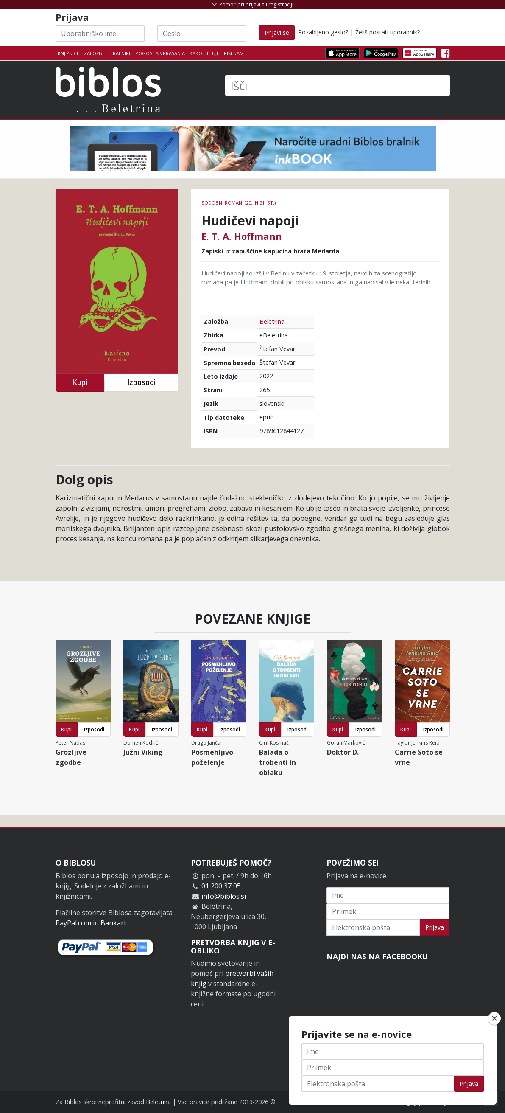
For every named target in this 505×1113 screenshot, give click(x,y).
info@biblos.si (223, 896)
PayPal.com (73, 923)
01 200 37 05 (221, 886)
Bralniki (119, 53)
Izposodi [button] (141, 382)
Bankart (113, 923)
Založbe (94, 53)
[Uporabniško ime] (100, 33)
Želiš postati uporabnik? (387, 32)
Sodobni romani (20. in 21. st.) (238, 203)
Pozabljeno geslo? (323, 32)
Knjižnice (68, 53)
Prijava (434, 927)
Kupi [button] (79, 382)
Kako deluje (204, 53)
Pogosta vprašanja (160, 53)
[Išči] (337, 85)
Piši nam (234, 53)
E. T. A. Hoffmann (241, 236)
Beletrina (272, 322)
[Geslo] (201, 33)
